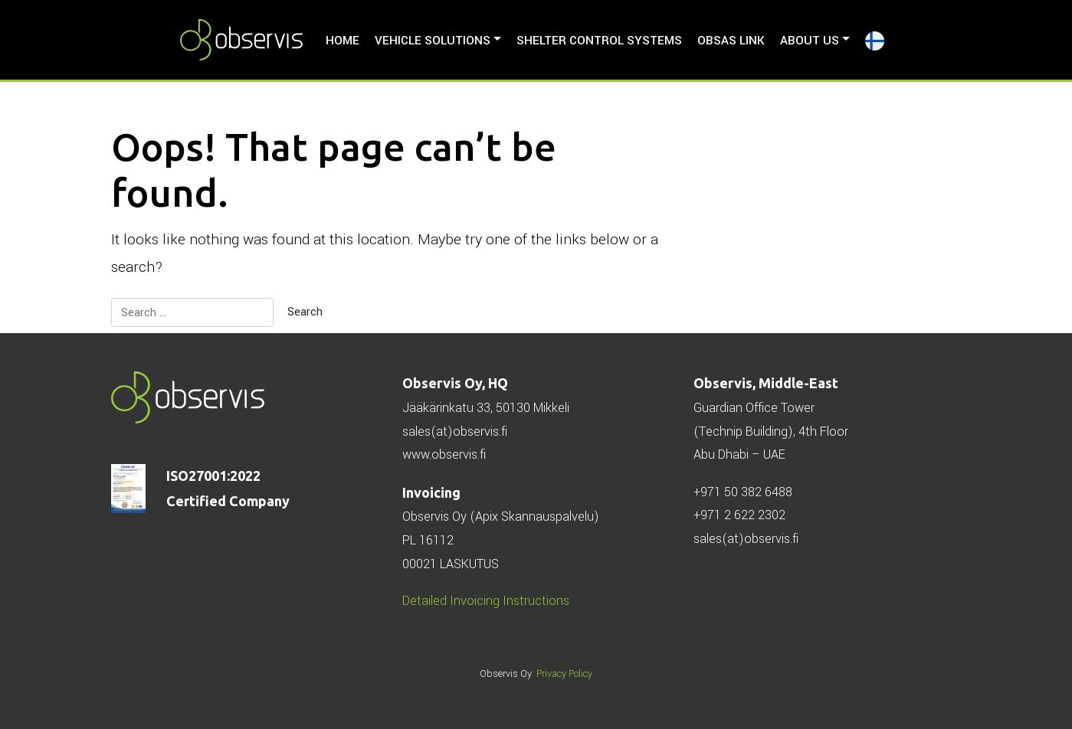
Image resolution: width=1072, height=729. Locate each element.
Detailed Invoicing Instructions (485, 601)
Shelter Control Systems (599, 40)
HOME (342, 40)
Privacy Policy (564, 674)
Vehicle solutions (432, 40)
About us (809, 40)
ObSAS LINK (731, 40)
